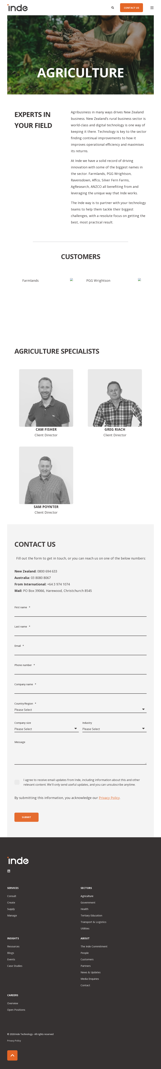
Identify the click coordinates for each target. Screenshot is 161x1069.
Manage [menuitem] (12, 915)
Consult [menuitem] (11, 896)
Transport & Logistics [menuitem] (93, 922)
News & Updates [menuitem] (91, 972)
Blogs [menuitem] (10, 953)
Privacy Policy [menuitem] (14, 1040)
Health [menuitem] (84, 909)
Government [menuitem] (88, 902)
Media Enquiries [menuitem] (90, 978)
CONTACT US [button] (131, 7)
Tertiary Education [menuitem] (91, 915)
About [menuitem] (85, 938)
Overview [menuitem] (12, 1003)
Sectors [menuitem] (86, 888)
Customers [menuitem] (87, 959)
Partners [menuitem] (86, 966)
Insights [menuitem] (13, 938)
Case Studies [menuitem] (14, 966)
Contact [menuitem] (85, 985)
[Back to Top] (12, 1055)
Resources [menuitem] (13, 946)
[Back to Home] (17, 8)
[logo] (18, 860)
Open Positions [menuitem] (16, 1009)
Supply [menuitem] (11, 909)
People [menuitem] (85, 953)
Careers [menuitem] (12, 995)
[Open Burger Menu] (152, 8)
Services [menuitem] (13, 888)
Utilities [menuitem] (85, 928)
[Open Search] (113, 7)
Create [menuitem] (11, 902)
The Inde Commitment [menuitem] (94, 946)
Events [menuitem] (11, 959)
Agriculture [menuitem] (87, 896)
